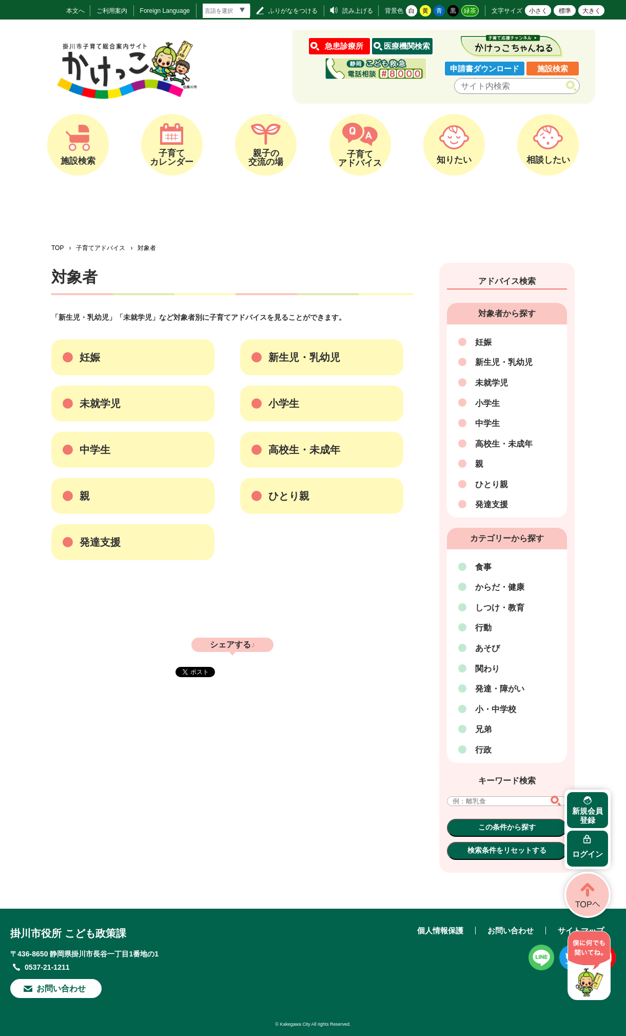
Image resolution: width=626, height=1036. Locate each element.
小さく (538, 10)
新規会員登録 (587, 815)
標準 (565, 10)
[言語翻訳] (226, 11)
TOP (57, 248)
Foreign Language (165, 10)
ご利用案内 (111, 10)
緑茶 (470, 10)
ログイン (587, 854)
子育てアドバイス (100, 248)
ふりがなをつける (293, 10)
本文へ (75, 10)
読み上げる (357, 10)
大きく (591, 10)
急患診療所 (344, 46)
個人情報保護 (440, 930)
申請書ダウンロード (484, 68)
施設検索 (552, 68)
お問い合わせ (61, 988)
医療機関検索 (407, 46)
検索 (573, 86)
